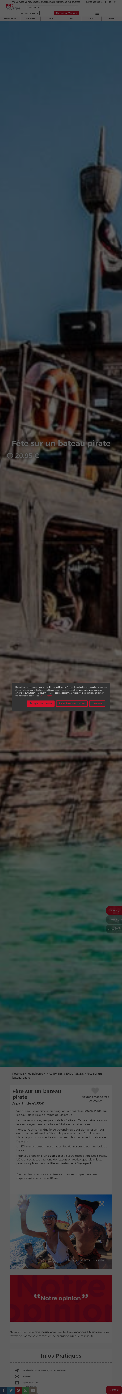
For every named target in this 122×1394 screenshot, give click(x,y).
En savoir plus (46, 696)
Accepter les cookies (41, 703)
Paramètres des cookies (72, 703)
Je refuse (97, 703)
